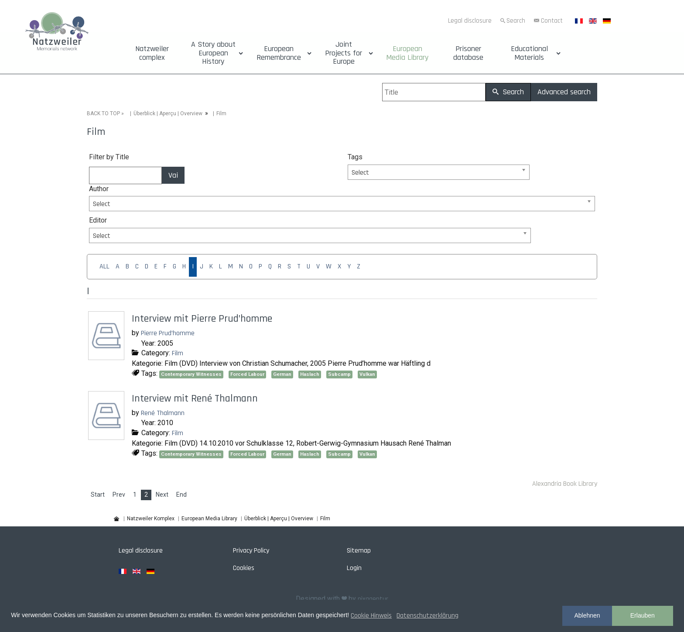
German (282, 374)
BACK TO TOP (103, 113)
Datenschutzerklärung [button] (427, 615)
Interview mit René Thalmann (195, 398)
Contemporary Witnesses (191, 374)
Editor (98, 220)
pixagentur (373, 599)
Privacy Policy (251, 550)
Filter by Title (109, 157)
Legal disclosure (470, 21)
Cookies (243, 568)
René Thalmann (163, 413)
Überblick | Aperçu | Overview (167, 113)
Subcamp (339, 374)
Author (99, 189)
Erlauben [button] (642, 615)
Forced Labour (247, 374)
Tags (355, 157)
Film (177, 353)
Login (354, 568)
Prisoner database (468, 53)
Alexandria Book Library (564, 483)
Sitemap (359, 550)
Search (515, 21)
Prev (119, 494)
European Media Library (407, 53)
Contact (552, 21)
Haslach (309, 374)
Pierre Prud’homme (168, 333)
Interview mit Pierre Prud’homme (202, 318)
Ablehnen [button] (587, 615)
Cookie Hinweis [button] (371, 615)
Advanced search (564, 92)
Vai (173, 175)
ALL (104, 266)
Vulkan (367, 374)
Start (98, 494)
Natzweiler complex (152, 53)
